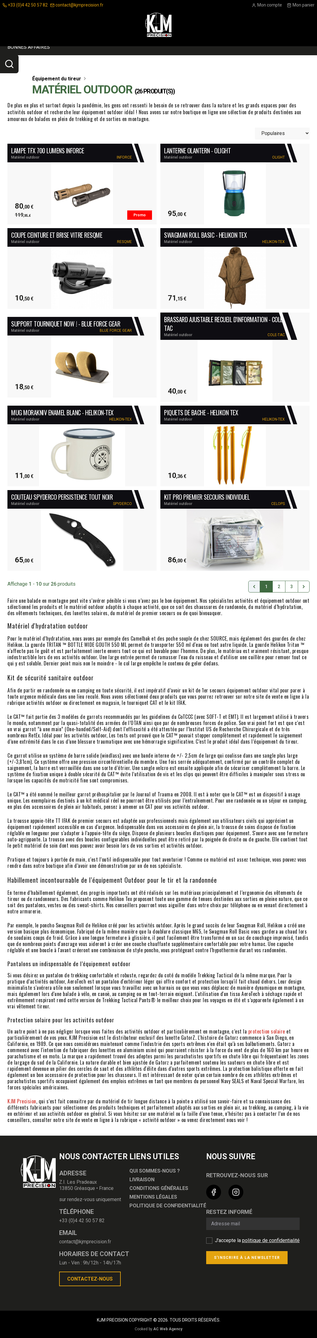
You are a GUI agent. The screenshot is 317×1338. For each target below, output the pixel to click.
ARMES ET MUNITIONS (217, 54)
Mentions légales (153, 1197)
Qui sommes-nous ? (154, 1171)
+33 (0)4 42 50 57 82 (25, 4)
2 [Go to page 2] (279, 586)
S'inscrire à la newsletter (247, 1257)
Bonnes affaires (28, 70)
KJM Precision (21, 1101)
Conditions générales (158, 1188)
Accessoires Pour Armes (78, 54)
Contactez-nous (90, 1279)
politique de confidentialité (271, 1240)
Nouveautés (273, 54)
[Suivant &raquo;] (304, 586)
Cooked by (158, 1329)
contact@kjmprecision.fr (76, 4)
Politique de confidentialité (167, 1206)
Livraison (141, 1180)
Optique (21, 54)
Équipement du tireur (153, 54)
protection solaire (266, 1031)
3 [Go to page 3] (291, 586)
